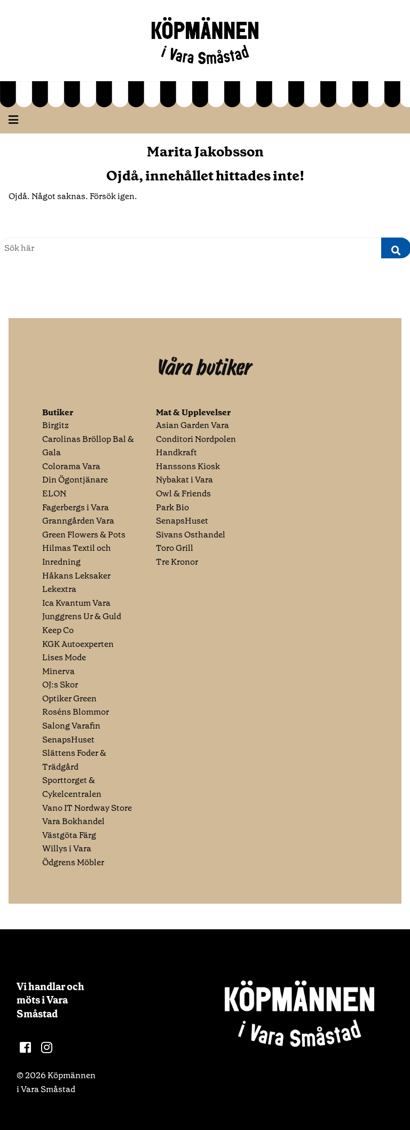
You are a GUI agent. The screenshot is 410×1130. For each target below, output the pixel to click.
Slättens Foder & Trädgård (74, 759)
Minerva (58, 671)
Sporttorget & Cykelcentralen (71, 787)
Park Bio (172, 507)
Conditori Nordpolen (196, 439)
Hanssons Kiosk (188, 466)
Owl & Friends (183, 493)
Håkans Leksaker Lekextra (76, 582)
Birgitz (55, 425)
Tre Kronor (177, 561)
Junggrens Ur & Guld (81, 616)
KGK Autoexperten (78, 644)
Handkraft (176, 452)
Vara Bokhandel (73, 821)
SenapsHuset (68, 739)
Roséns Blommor (75, 711)
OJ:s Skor (60, 684)
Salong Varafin (71, 725)
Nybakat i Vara (184, 479)
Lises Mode (64, 657)
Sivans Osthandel (190, 534)
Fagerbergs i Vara (75, 507)
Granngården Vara (78, 520)
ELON (54, 493)
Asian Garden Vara (192, 425)
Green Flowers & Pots (83, 534)
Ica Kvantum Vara (76, 603)
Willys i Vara (66, 848)
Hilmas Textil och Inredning (76, 554)
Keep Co (58, 630)
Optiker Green (69, 698)
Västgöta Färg (69, 835)
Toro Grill (174, 548)
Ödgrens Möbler (73, 862)
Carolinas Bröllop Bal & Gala (88, 446)
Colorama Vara (71, 466)
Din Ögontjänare (75, 479)
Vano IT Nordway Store (87, 807)
